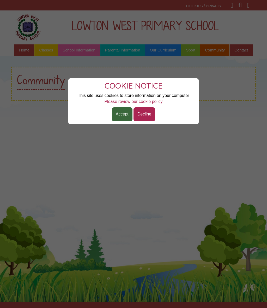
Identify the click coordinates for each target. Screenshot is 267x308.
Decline (144, 114)
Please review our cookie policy (133, 101)
